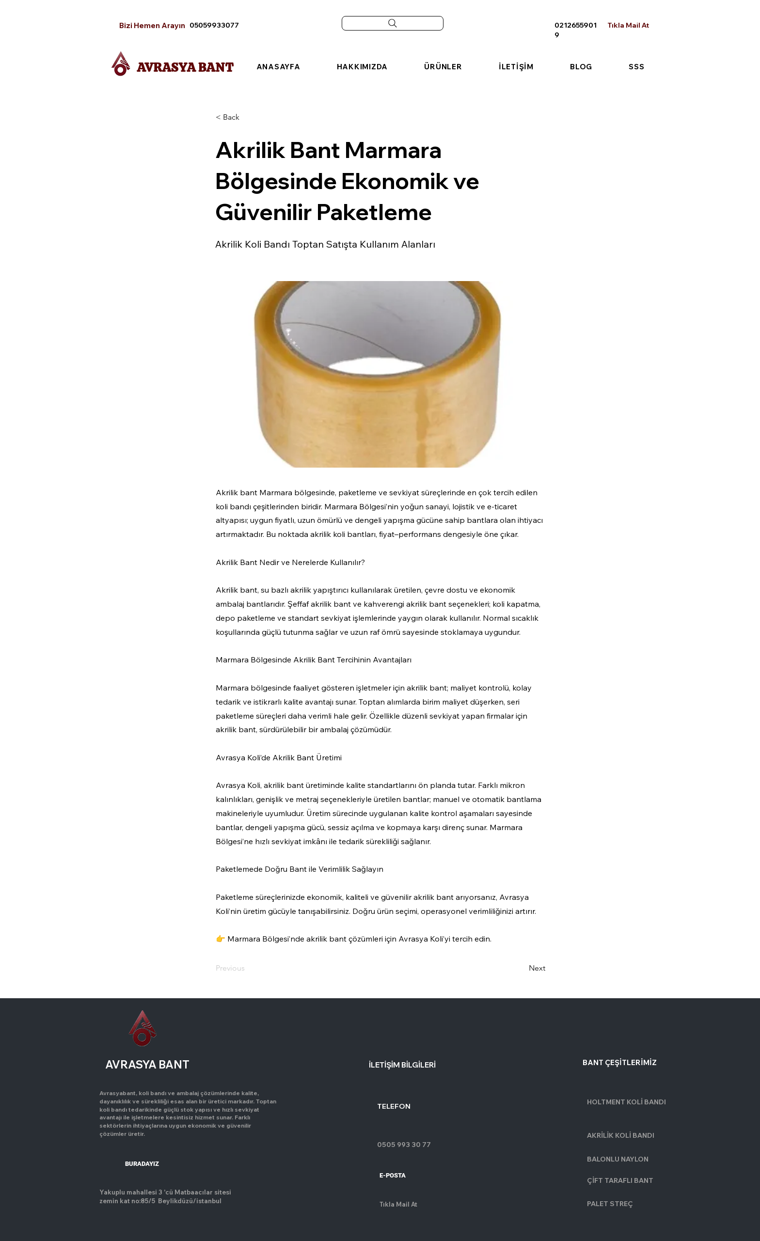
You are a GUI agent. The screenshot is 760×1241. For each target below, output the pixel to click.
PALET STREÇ (610, 1203)
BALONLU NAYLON (618, 1159)
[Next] (521, 968)
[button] (248, 117)
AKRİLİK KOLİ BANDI (620, 1135)
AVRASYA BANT (185, 67)
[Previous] (248, 968)
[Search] (392, 23)
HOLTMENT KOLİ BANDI (626, 1102)
